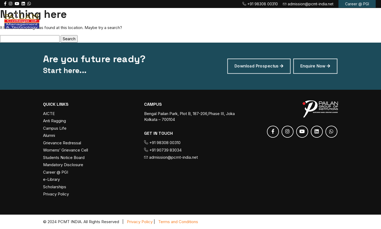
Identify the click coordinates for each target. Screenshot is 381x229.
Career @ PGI (357, 4)
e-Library (51, 179)
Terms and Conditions (178, 221)
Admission (217, 20)
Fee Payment (256, 20)
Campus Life (54, 128)
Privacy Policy (56, 194)
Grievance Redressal (62, 143)
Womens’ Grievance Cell (65, 150)
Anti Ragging (54, 121)
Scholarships (54, 187)
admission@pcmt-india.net (308, 4)
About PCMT (149, 20)
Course (184, 20)
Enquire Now (305, 66)
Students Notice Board (64, 157)
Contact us (330, 20)
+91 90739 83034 (163, 150)
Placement (295, 20)
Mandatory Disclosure (63, 164)
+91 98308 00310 (260, 4)
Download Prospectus (253, 66)
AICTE (49, 113)
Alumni (49, 135)
